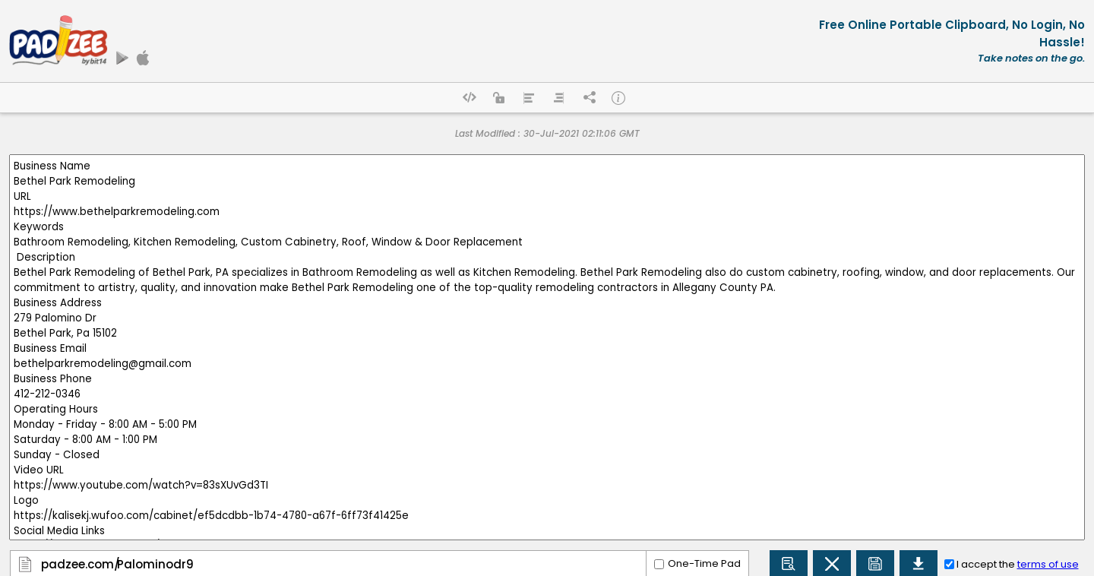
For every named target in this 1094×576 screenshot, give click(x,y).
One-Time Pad (704, 563)
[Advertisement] (469, 41)
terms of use (1048, 564)
